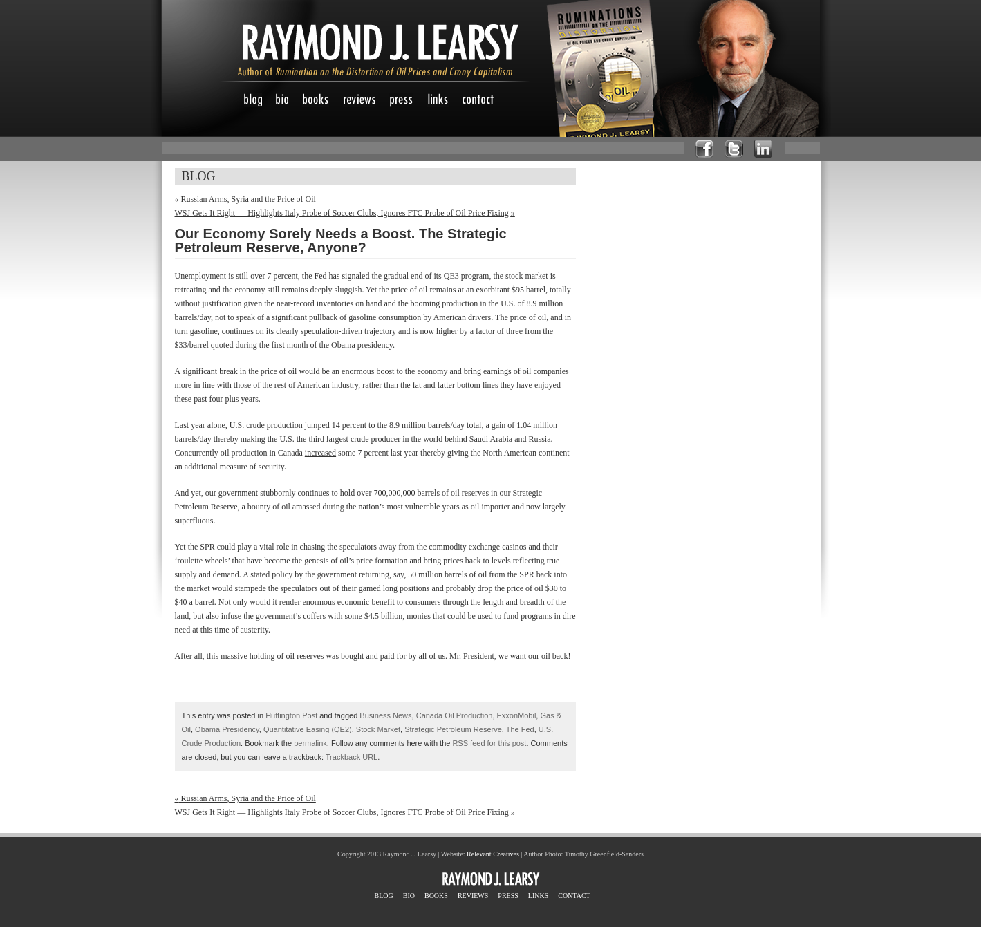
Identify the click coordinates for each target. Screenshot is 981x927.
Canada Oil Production (454, 715)
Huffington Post (291, 715)
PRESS (508, 895)
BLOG (384, 895)
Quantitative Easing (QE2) (307, 729)
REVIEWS (473, 895)
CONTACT (574, 895)
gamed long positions (394, 588)
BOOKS (436, 895)
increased (320, 453)
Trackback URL (351, 757)
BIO (409, 895)
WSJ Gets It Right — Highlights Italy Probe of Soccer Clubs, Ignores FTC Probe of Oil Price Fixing (345, 213)
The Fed (520, 729)
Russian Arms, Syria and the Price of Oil (245, 199)
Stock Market (378, 729)
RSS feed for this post (489, 743)
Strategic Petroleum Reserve (453, 729)
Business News (385, 715)
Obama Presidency (227, 729)
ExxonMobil (516, 715)
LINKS (538, 895)
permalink (310, 743)
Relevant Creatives (493, 854)
